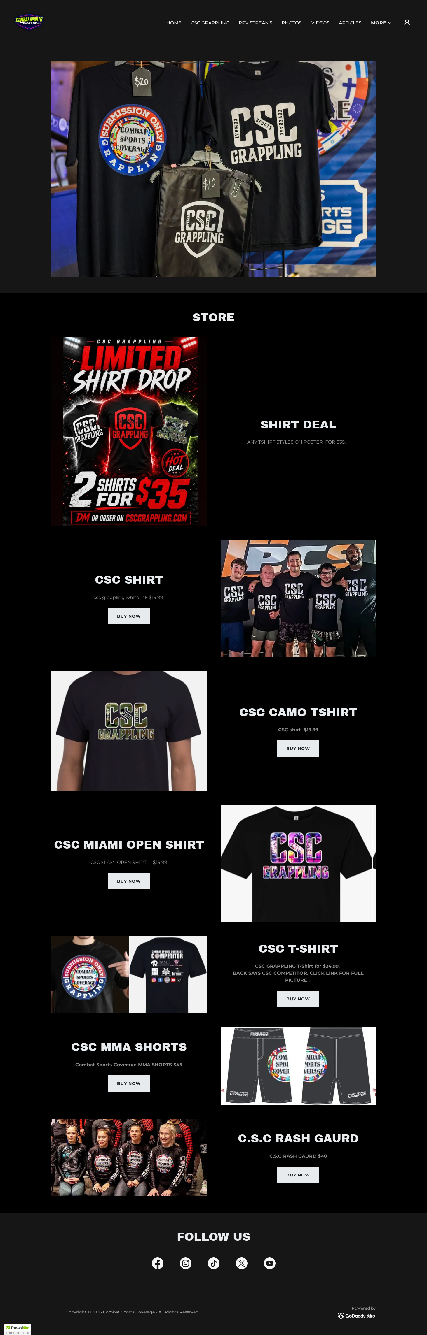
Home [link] (174, 23)
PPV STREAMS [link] (255, 23)
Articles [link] (350, 23)
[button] (381, 23)
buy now (129, 616)
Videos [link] (320, 23)
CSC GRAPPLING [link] (210, 23)
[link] (29, 21)
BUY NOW (298, 748)
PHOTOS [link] (292, 23)
